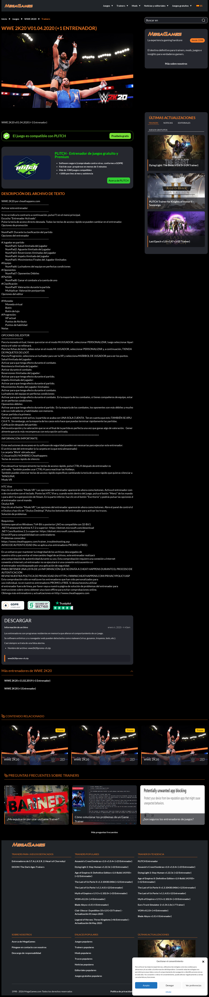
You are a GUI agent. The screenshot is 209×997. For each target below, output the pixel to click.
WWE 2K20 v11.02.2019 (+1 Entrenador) (27, 680)
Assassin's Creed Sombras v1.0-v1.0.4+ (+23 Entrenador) (103, 861)
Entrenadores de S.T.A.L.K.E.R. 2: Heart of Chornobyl (38, 861)
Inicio (4, 18)
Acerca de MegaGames (23, 941)
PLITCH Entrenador (148, 861)
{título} (168, 992)
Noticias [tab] (168, 123)
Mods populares (83, 953)
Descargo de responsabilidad (26, 953)
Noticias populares (84, 964)
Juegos (15, 18)
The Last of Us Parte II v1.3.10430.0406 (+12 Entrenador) (104, 881)
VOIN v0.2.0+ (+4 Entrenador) (90, 899)
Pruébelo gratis (120, 136)
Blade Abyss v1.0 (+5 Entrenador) (92, 904)
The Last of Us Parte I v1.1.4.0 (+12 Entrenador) (99, 887)
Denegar (170, 985)
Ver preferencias (193, 985)
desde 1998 (197, 40)
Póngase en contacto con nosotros (29, 947)
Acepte (146, 985)
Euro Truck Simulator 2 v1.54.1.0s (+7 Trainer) (161, 904)
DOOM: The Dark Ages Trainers (28, 866)
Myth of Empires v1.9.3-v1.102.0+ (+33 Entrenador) (101, 893)
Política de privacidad (121, 991)
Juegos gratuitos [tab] (158, 130)
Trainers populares (84, 947)
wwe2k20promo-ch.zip (18, 658)
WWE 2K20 (30, 18)
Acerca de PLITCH (119, 180)
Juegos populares (83, 941)
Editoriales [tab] (184, 123)
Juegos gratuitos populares (88, 976)
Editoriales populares (85, 970)
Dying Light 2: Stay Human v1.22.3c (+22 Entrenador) (101, 866)
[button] (203, 961)
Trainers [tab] (153, 123)
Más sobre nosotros (176, 63)
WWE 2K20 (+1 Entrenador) (20, 688)
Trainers (46, 18)
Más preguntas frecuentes (104, 832)
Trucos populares (83, 958)
